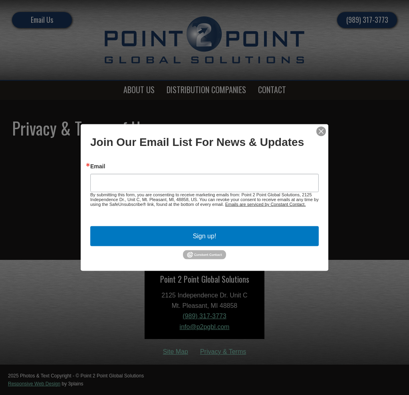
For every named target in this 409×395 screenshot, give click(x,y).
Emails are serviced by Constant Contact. (265, 204)
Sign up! (204, 236)
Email (97, 166)
